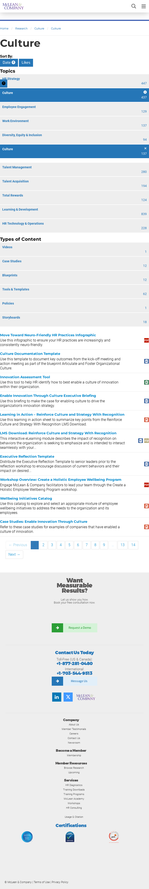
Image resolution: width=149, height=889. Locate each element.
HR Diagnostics (73, 785)
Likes (26, 62)
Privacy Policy (60, 882)
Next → (14, 554)
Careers (73, 733)
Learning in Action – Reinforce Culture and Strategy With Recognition (62, 414)
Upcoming (74, 772)
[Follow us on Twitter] (68, 697)
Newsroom (74, 742)
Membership (74, 755)
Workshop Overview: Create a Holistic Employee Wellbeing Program (60, 479)
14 (133, 545)
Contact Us (74, 738)
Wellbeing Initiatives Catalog (26, 498)
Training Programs (74, 794)
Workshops (74, 803)
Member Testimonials (74, 729)
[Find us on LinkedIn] (56, 697)
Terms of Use (42, 882)
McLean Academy (74, 798)
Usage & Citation (74, 816)
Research (21, 28)
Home (4, 28)
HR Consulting (74, 807)
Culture (39, 28)
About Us (74, 724)
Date (9, 62)
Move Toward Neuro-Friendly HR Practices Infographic (48, 335)
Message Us (79, 681)
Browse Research (74, 767)
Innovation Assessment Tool (25, 377)
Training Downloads (74, 789)
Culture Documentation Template (30, 353)
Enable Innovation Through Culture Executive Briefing (48, 395)
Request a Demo (80, 628)
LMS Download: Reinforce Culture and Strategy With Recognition (58, 433)
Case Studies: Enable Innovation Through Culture (43, 521)
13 (123, 545)
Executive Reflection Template (27, 456)
